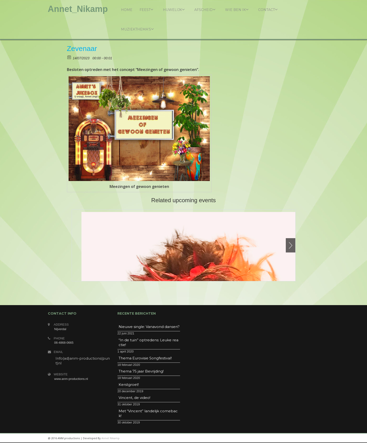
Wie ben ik (237, 9)
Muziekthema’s (137, 29)
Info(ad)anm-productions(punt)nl (82, 360)
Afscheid (205, 9)
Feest (146, 9)
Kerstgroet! (129, 384)
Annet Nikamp (110, 438)
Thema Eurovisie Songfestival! (145, 358)
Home (126, 10)
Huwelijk (174, 9)
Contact (268, 9)
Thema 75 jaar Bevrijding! (141, 371)
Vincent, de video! (134, 397)
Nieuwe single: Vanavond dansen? (149, 326)
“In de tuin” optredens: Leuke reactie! (148, 342)
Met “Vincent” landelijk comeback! (148, 413)
